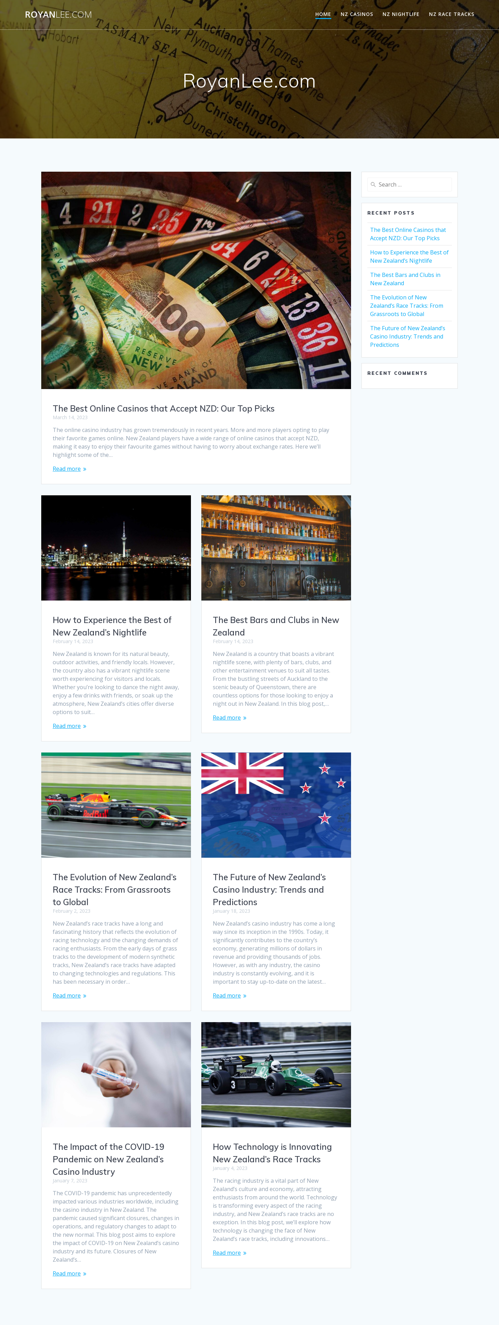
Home (323, 14)
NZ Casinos (357, 14)
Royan (58, 14)
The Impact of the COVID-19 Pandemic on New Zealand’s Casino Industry (268, 1151)
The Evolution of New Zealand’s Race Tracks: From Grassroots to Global (275, 881)
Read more (67, 468)
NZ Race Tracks (451, 14)
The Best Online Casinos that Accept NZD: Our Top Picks (164, 408)
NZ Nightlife (401, 14)
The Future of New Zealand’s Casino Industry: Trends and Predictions (109, 889)
